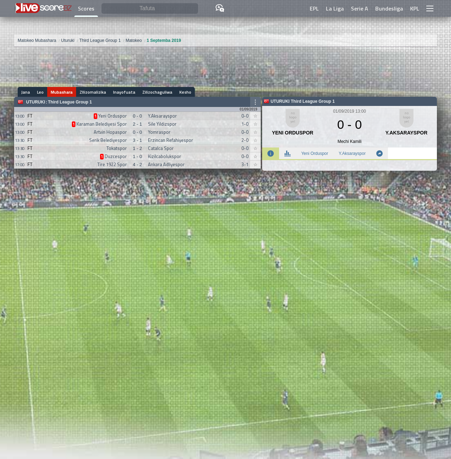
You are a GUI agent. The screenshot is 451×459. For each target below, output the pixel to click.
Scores (86, 8)
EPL (314, 8)
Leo (40, 92)
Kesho (185, 92)
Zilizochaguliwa (157, 92)
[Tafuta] (149, 8)
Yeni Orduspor (314, 153)
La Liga (335, 8)
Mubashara (62, 92)
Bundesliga (389, 8)
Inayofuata (124, 92)
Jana (25, 92)
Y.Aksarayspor (352, 153)
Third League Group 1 (70, 102)
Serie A (359, 8)
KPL (414, 8)
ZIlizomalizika (93, 92)
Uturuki (35, 102)
